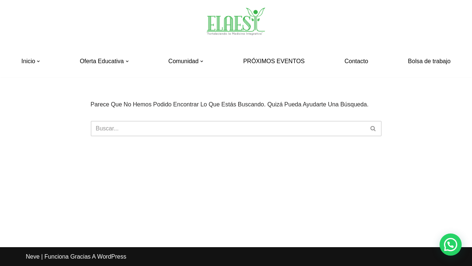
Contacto (356, 61)
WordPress (111, 256)
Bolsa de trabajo (429, 61)
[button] (38, 61)
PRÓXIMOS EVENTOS (274, 61)
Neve (32, 256)
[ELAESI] (236, 22)
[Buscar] (228, 128)
